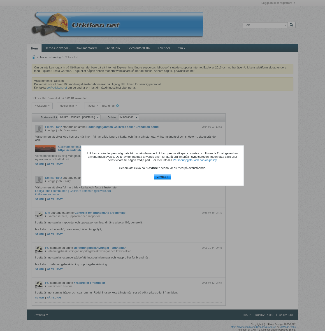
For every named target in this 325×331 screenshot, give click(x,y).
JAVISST (162, 176)
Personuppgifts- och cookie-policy (194, 160)
